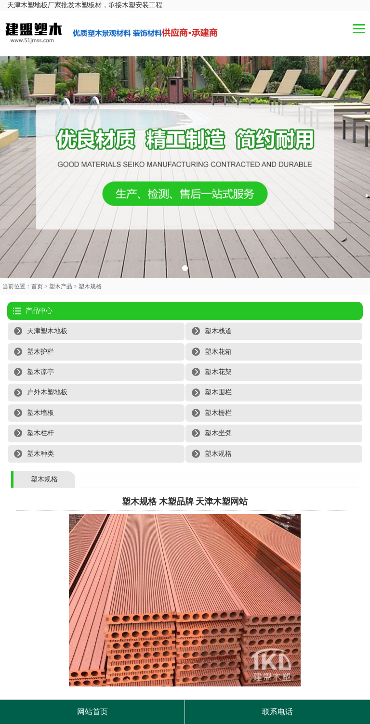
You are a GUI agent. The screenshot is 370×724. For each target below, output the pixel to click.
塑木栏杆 (40, 433)
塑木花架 (218, 371)
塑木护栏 (40, 351)
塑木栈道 (218, 331)
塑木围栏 (218, 392)
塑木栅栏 (218, 412)
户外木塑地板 (47, 392)
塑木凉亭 (40, 371)
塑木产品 (60, 286)
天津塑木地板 (47, 331)
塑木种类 (40, 453)
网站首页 (92, 712)
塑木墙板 (40, 412)
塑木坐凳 (218, 433)
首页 (37, 286)
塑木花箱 (218, 351)
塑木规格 (90, 286)
